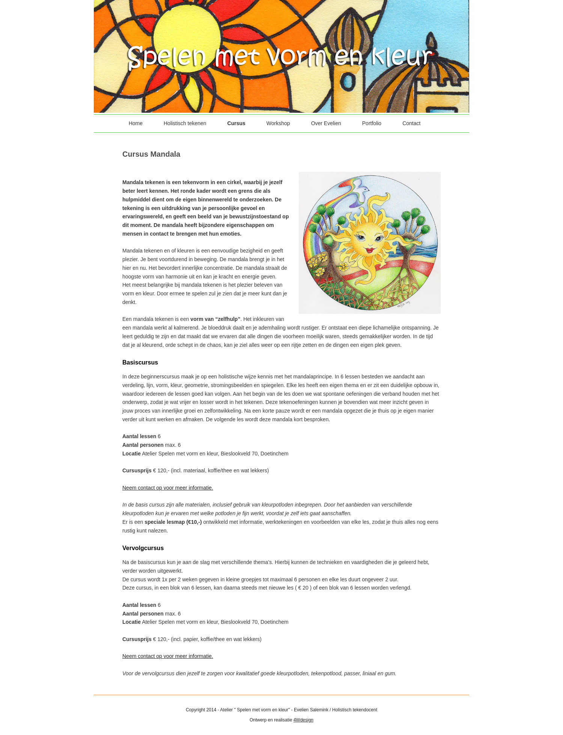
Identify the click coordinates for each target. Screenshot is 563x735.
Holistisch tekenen (185, 123)
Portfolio (371, 123)
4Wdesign (303, 720)
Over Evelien (326, 123)
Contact (411, 123)
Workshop (278, 123)
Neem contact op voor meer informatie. (167, 488)
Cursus (236, 123)
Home (136, 123)
